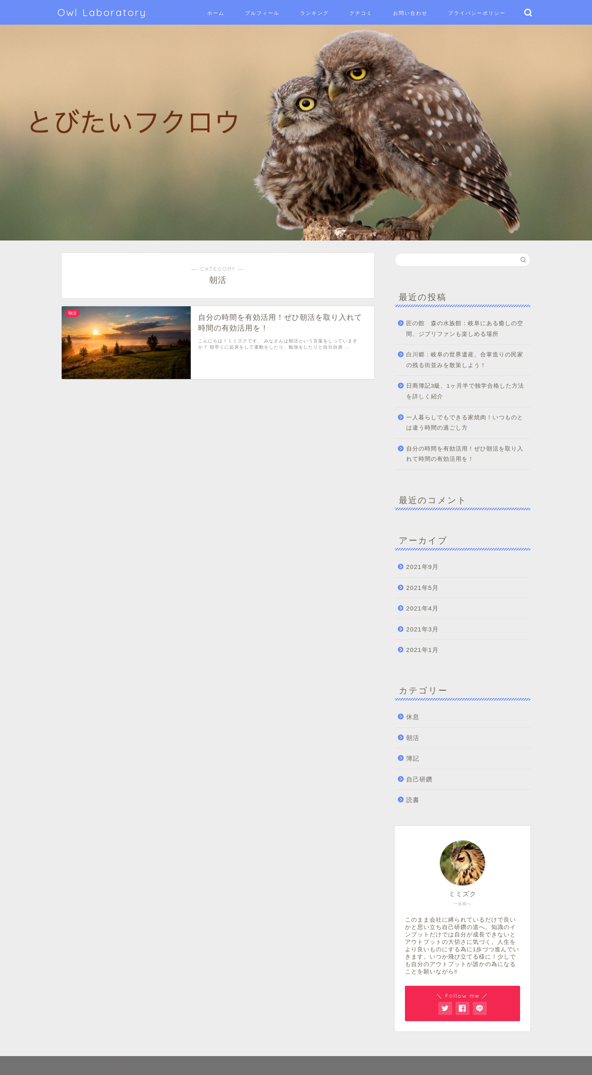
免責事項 (120, 1065)
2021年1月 (422, 649)
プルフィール (262, 13)
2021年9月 (422, 566)
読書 (412, 799)
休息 (412, 716)
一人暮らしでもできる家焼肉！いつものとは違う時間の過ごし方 (464, 422)
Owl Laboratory (102, 12)
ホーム (215, 13)
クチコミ (360, 13)
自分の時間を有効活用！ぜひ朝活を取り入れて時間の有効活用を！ (464, 454)
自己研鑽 (419, 779)
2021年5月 (422, 587)
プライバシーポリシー (477, 13)
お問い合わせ (410, 13)
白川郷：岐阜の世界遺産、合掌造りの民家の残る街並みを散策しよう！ (464, 359)
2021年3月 (422, 629)
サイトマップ (83, 1065)
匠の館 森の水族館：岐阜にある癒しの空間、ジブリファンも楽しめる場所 (464, 328)
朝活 (412, 737)
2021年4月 (422, 608)
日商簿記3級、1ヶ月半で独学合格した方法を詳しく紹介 (465, 391)
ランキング (314, 13)
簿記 (412, 758)
